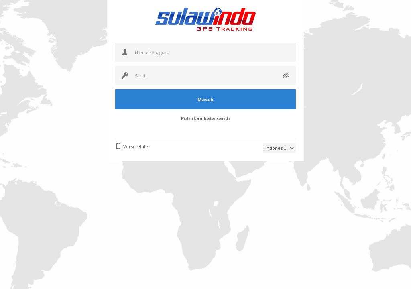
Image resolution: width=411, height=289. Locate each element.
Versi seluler (136, 146)
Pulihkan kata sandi (205, 118)
